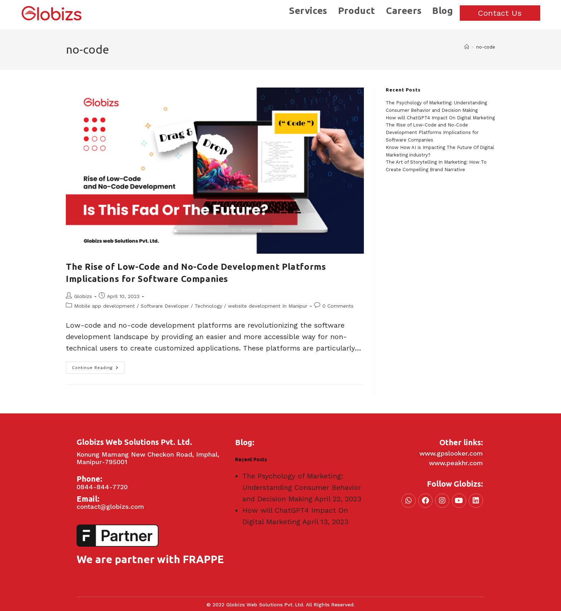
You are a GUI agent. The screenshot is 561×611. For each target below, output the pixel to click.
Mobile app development (104, 306)
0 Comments (337, 306)
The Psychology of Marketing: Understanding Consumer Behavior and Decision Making (301, 487)
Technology (208, 306)
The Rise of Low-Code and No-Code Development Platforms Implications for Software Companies (432, 132)
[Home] (466, 47)
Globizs (83, 296)
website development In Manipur (267, 306)
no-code (485, 47)
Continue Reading (98, 366)
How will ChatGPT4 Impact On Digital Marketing (440, 117)
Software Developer (165, 306)
